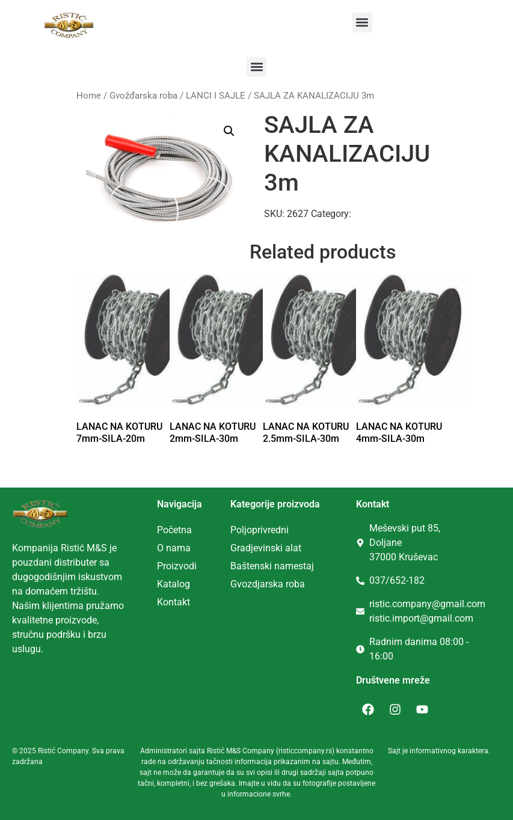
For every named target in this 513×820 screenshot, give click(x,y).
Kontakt (173, 602)
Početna (174, 530)
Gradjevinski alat (265, 548)
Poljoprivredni (259, 530)
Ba (236, 566)
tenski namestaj (280, 566)
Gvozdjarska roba (267, 584)
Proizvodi (177, 566)
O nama (174, 548)
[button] (362, 22)
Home (88, 95)
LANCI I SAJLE (215, 95)
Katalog (173, 584)
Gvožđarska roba (143, 95)
